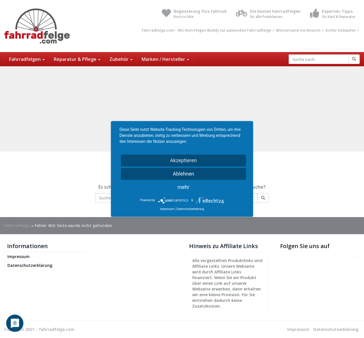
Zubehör (121, 59)
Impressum (18, 256)
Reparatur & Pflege (77, 59)
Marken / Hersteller (165, 59)
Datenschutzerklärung (29, 265)
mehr (183, 187)
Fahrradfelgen (27, 59)
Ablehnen (183, 174)
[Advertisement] (182, 109)
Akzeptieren (183, 160)
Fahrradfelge (17, 225)
